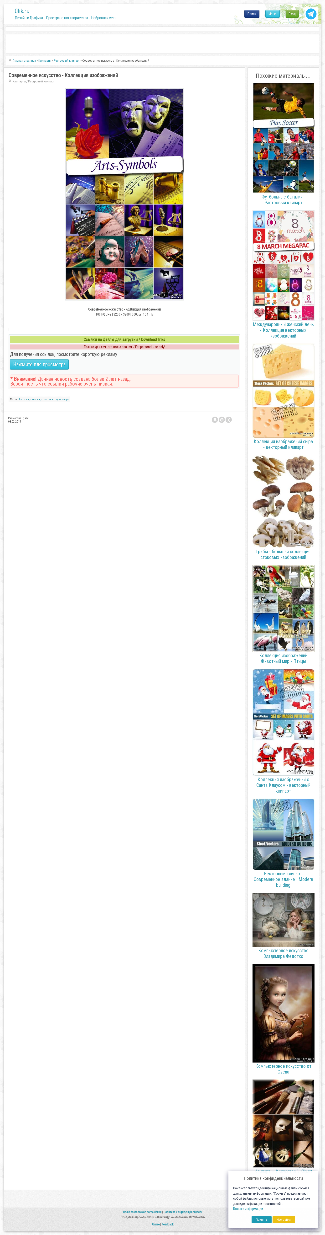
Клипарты (19, 81)
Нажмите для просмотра (39, 364)
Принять (261, 1219)
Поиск (252, 14)
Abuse (156, 1224)
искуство (31, 399)
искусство (42, 399)
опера (65, 399)
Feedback (168, 1224)
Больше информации (248, 1209)
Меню (272, 14)
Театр (22, 399)
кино (51, 399)
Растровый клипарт (41, 81)
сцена (58, 399)
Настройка (284, 1219)
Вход (292, 14)
